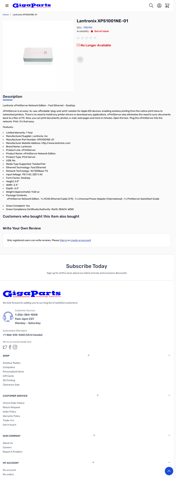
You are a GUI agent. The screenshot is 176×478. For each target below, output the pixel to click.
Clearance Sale (11, 384)
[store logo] (32, 5)
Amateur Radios (11, 362)
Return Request (11, 407)
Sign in (63, 240)
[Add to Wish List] (80, 59)
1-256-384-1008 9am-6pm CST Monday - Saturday (28, 319)
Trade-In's (8, 420)
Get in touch (9, 424)
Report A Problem (12, 451)
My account (9, 470)
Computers (9, 367)
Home (6, 14)
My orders (8, 474)
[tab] (12, 97)
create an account (80, 240)
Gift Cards (8, 376)
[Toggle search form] (151, 5)
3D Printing (9, 380)
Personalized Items (13, 371)
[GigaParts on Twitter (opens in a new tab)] (5, 347)
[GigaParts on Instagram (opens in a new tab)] (15, 347)
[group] (87, 38)
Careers (7, 447)
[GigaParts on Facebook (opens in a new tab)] (10, 347)
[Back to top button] (169, 471)
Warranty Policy (11, 416)
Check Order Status (13, 403)
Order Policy (9, 411)
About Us (8, 443)
